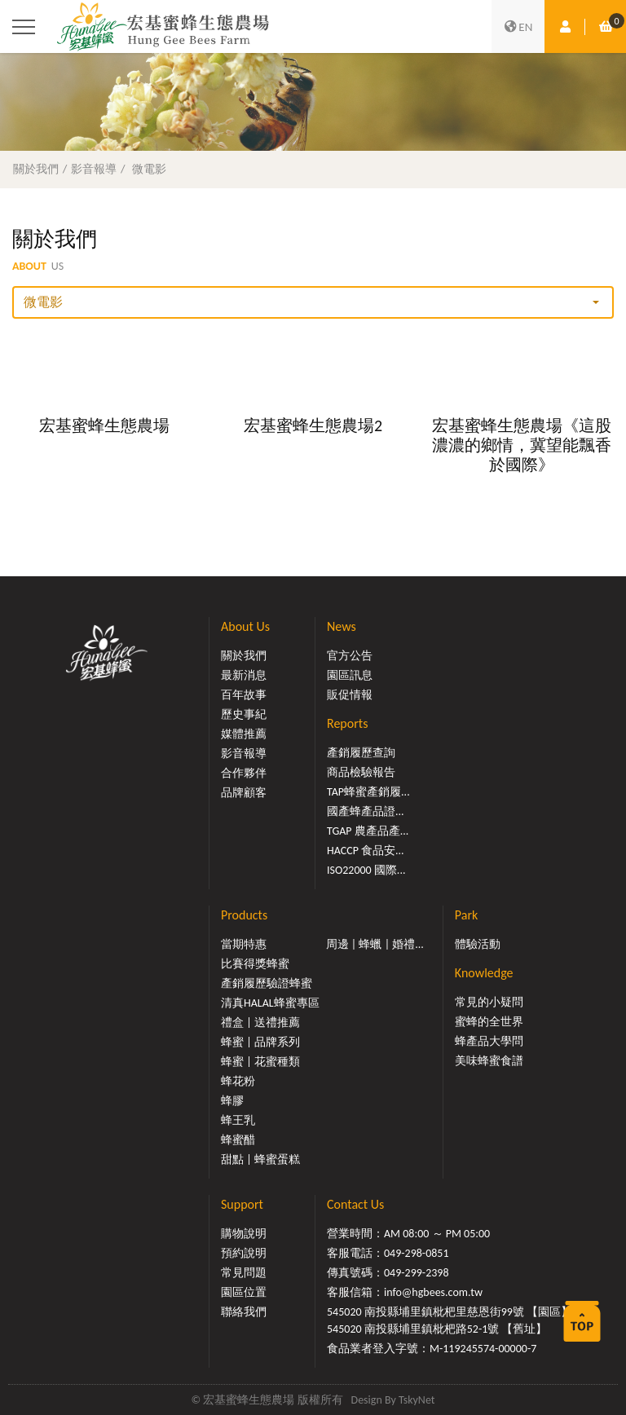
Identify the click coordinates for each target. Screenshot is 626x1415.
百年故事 (244, 695)
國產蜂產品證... (365, 811)
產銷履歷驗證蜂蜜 (266, 983)
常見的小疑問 (489, 1002)
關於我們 (36, 168)
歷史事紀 (244, 714)
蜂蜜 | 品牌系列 (260, 1042)
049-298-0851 (416, 1253)
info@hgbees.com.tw (433, 1292)
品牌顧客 (244, 793)
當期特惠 (244, 944)
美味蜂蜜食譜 (489, 1061)
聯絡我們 (244, 1312)
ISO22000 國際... (366, 870)
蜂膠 (232, 1101)
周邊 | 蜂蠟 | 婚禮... (375, 944)
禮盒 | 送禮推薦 (260, 1022)
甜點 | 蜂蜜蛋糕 (260, 1159)
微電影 (149, 168)
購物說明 (244, 1234)
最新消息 (244, 675)
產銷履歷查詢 (361, 753)
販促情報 (350, 695)
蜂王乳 (238, 1120)
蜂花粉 (238, 1081)
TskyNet (417, 1400)
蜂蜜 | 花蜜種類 (260, 1062)
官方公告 (350, 656)
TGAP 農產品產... (367, 831)
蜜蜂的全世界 (489, 1022)
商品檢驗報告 (361, 772)
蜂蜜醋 (238, 1140)
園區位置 (244, 1292)
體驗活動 (477, 944)
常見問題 (244, 1273)
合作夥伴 (244, 773)
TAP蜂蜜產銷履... (368, 792)
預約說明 (244, 1253)
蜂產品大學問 (489, 1041)
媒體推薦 (244, 734)
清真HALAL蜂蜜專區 (270, 1003)
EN (518, 27)
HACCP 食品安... (365, 850)
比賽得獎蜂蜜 (255, 964)
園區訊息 (350, 675)
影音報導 (94, 168)
